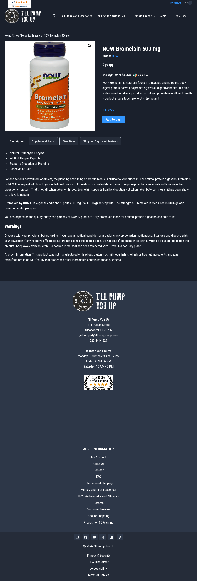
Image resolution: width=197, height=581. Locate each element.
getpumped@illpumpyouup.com (98, 333)
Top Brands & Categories (112, 16)
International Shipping (99, 481)
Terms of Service (98, 573)
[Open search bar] (54, 16)
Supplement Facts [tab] (43, 139)
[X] (102, 535)
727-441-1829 (98, 338)
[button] (89, 43)
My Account (176, 3)
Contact (99, 468)
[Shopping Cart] (188, 3)
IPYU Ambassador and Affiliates (98, 494)
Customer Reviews (98, 507)
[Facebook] (86, 535)
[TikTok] (120, 535)
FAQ (98, 475)
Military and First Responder (98, 488)
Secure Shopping (98, 514)
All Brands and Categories (77, 15)
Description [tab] (17, 139)
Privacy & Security (98, 553)
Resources (182, 16)
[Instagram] (77, 535)
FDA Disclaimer (99, 560)
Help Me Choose (144, 16)
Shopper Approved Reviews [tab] (100, 139)
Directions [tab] (69, 139)
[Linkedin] (111, 535)
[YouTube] (94, 535)
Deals (165, 16)
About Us (98, 462)
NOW (115, 54)
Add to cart (113, 117)
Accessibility (98, 566)
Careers (99, 501)
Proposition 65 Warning (98, 520)
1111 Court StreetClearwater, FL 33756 (98, 322)
